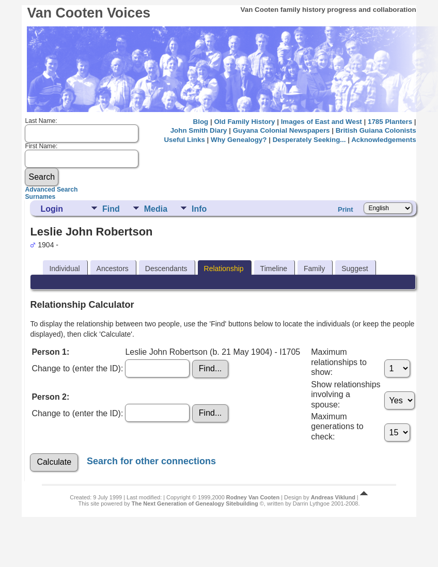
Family (314, 268)
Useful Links (184, 140)
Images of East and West (321, 121)
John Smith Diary (198, 130)
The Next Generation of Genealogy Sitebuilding (195, 503)
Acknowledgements (383, 140)
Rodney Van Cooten (252, 497)
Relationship (224, 268)
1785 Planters (390, 121)
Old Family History (244, 121)
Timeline (273, 268)
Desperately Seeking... (309, 140)
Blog (201, 121)
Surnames (40, 196)
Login (51, 208)
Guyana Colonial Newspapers (281, 130)
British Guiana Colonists (376, 130)
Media (155, 208)
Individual (64, 268)
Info (199, 208)
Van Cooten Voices (88, 13)
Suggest (354, 268)
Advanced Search (51, 189)
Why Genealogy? (239, 140)
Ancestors (113, 268)
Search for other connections (151, 461)
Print (345, 209)
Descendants (166, 268)
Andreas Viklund (333, 497)
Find (111, 208)
